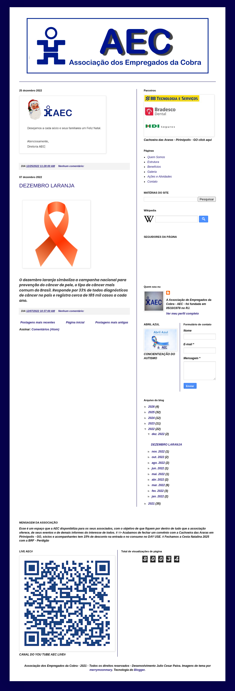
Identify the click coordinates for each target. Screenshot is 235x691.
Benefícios (154, 166)
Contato (152, 181)
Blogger (139, 670)
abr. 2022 (158, 479)
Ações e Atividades (159, 176)
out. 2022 (158, 457)
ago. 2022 (159, 463)
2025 (152, 412)
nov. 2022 (158, 451)
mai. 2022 (158, 474)
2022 (152, 429)
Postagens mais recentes (37, 322)
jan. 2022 (158, 496)
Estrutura (153, 162)
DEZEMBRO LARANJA (46, 186)
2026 (152, 406)
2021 (152, 503)
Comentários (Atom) (45, 329)
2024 (152, 418)
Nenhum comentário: (71, 166)
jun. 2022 (158, 468)
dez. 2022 (158, 434)
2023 (152, 423)
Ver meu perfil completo (182, 313)
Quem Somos (156, 157)
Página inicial (75, 322)
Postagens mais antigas (111, 322)
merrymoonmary (101, 670)
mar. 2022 (159, 485)
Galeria (152, 171)
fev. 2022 (158, 491)
